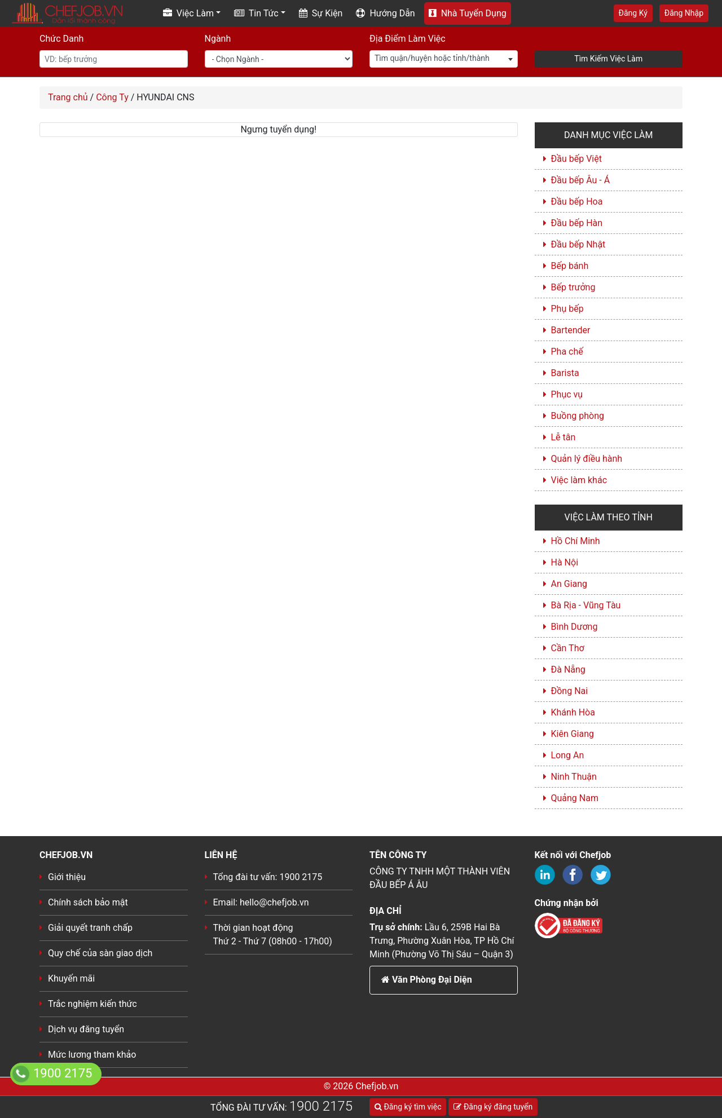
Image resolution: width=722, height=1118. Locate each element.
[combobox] (443, 59)
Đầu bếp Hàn (577, 223)
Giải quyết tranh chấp (90, 927)
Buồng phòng (577, 415)
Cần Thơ (567, 648)
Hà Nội (565, 562)
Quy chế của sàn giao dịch (100, 953)
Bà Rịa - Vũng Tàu (586, 605)
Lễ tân (563, 437)
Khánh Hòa (573, 712)
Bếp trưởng (573, 287)
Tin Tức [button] (256, 13)
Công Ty (112, 97)
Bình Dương (574, 626)
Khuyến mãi (71, 978)
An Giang (569, 583)
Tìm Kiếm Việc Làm (608, 58)
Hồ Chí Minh (575, 541)
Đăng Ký (633, 12)
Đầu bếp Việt (576, 158)
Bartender (571, 330)
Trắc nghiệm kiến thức (92, 1003)
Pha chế (567, 351)
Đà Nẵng (568, 669)
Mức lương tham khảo (92, 1054)
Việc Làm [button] (188, 13)
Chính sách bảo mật (88, 902)
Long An (567, 755)
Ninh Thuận (574, 776)
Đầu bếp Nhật (578, 244)
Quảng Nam (574, 798)
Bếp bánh (570, 265)
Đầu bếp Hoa (577, 201)
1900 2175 (321, 1106)
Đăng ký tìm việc (408, 1106)
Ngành (218, 38)
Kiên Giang (573, 733)
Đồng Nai (569, 691)
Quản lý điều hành (587, 458)
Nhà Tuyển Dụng (468, 13)
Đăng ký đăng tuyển (493, 1106)
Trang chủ (68, 97)
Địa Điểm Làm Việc (407, 38)
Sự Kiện (321, 13)
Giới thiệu (67, 877)
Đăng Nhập (683, 12)
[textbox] (443, 58)
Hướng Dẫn (385, 13)
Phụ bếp (567, 308)
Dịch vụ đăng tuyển (86, 1029)
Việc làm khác (579, 480)
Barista (565, 373)
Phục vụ (567, 394)
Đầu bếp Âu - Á (580, 180)
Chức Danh (61, 38)
